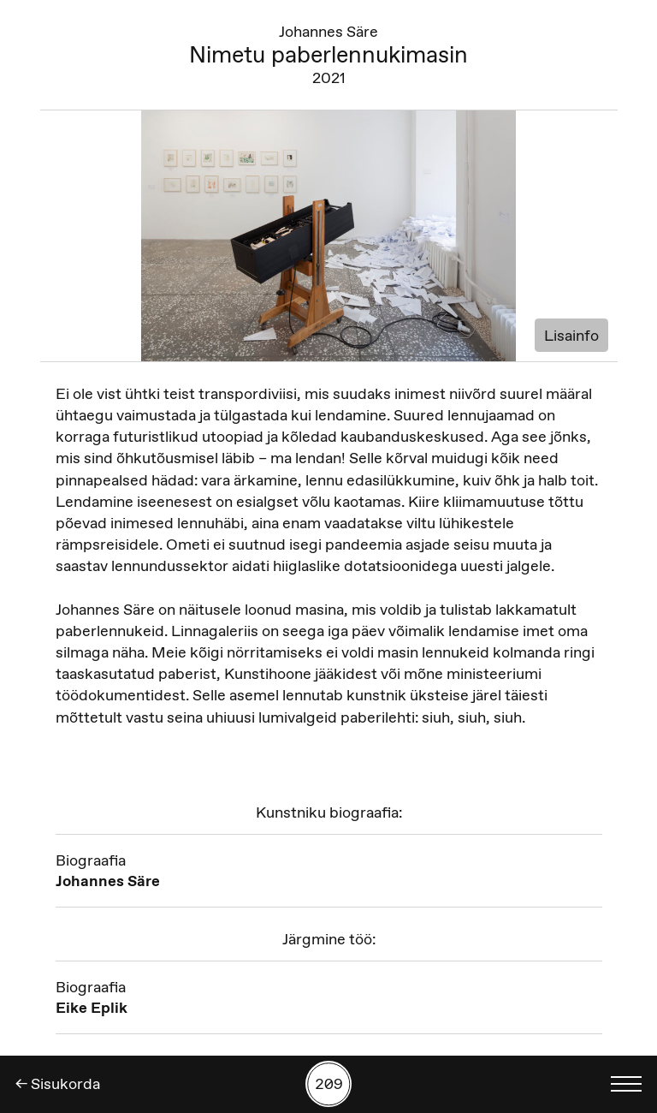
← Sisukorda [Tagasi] (57, 1084)
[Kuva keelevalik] (626, 1084)
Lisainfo (571, 335)
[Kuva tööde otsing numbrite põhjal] (328, 1084)
